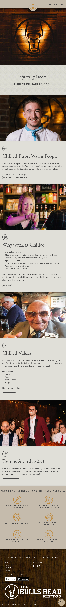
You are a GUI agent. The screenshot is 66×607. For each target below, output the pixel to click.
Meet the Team (21, 177)
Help (61, 4)
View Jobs (7, 177)
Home (7, 563)
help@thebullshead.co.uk (31, 604)
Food (7, 565)
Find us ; (9, 571)
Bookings (53, 4)
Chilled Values (9, 394)
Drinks (8, 568)
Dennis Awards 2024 (11, 480)
